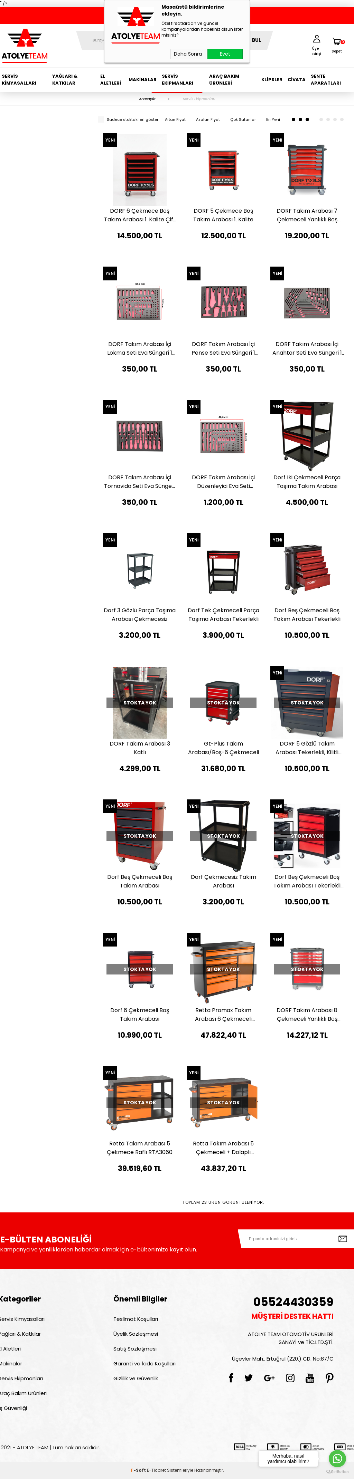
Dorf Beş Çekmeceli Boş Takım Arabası (139, 881)
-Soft (138, 1470)
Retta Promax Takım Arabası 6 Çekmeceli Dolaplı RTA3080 (223, 1014)
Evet (225, 53)
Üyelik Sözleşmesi (135, 1333)
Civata (297, 79)
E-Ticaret (156, 1470)
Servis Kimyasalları (19, 79)
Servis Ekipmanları (177, 79)
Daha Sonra (188, 53)
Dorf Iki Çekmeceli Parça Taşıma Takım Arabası (307, 481)
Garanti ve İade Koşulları (144, 1363)
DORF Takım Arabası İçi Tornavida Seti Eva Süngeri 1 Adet (139, 481)
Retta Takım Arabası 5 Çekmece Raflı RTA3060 (140, 1148)
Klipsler (271, 79)
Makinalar (143, 79)
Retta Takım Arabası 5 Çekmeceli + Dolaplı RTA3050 (223, 1148)
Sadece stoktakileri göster (128, 119)
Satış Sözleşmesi (135, 1348)
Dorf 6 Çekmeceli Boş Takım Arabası (139, 1014)
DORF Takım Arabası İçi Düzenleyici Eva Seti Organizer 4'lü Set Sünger (223, 481)
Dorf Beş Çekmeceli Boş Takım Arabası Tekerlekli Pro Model (307, 881)
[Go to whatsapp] (337, 1458)
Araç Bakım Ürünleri (224, 79)
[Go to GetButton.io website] (337, 1472)
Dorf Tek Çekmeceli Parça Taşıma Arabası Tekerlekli (223, 614)
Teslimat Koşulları (135, 1319)
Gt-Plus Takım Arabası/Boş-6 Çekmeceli (223, 748)
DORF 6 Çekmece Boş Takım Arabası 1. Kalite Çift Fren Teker (140, 215)
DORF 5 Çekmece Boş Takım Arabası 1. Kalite (223, 215)
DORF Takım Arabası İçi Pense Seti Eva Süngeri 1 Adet (223, 348)
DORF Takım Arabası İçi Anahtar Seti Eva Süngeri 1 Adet (307, 348)
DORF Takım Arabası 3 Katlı (140, 748)
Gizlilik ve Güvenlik (135, 1378)
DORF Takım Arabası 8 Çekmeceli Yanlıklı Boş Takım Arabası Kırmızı (307, 1014)
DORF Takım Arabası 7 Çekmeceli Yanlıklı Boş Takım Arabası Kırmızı (307, 215)
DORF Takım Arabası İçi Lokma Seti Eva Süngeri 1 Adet (139, 348)
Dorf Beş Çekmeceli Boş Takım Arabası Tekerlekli (307, 614)
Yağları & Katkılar (64, 79)
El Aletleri (110, 79)
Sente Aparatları (326, 79)
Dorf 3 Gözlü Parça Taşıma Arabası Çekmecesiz (140, 614)
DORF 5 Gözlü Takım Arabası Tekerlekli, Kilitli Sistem (307, 748)
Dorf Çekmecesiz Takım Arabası (223, 881)
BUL (256, 40)
